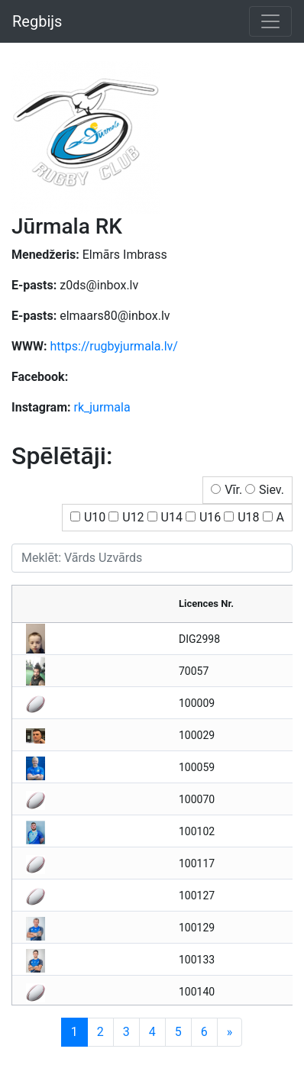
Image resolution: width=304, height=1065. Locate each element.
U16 (210, 517)
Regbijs (37, 21)
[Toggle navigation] (270, 21)
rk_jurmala (102, 407)
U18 (248, 517)
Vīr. (233, 489)
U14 (172, 517)
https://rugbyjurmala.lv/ (113, 346)
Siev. (271, 489)
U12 (133, 517)
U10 (94, 517)
